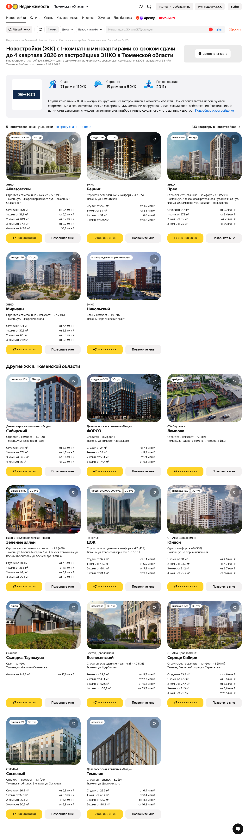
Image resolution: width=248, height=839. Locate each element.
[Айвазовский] (43, 156)
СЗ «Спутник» (176, 426)
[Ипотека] (88, 18)
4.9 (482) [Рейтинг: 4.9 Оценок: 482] (115, 315)
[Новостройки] (17, 18)
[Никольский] (124, 276)
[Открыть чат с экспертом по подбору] (237, 828)
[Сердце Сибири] (204, 625)
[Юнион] (204, 509)
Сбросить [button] (235, 29)
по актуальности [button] (41, 127)
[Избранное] (140, 6)
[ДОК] (124, 509)
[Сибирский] (43, 398)
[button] (149, 6)
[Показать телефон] (24, 238)
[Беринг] (124, 156)
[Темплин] (124, 741)
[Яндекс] (9, 7)
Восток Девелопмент (100, 653)
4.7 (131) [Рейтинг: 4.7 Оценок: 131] (139, 663)
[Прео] (204, 156)
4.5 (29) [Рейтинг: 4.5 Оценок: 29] (40, 436)
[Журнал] (104, 18)
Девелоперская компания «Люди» (28, 426)
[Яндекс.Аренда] (145, 18)
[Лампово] (204, 398)
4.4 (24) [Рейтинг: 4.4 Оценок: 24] (40, 779)
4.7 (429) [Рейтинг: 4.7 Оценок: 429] (139, 548)
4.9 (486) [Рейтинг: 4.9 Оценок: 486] (59, 548)
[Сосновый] (43, 741)
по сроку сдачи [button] (66, 127)
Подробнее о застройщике (214, 110)
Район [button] (218, 29)
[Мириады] (43, 276)
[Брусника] (166, 18)
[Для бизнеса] (123, 18)
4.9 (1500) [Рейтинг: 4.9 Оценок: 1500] (221, 195)
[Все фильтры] (41, 29)
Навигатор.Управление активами (28, 537)
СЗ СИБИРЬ (13, 769)
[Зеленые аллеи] (43, 509)
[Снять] (48, 18)
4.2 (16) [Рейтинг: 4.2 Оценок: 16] (60, 315)
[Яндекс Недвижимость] (30, 7)
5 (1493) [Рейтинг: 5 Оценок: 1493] (56, 195)
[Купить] (35, 18)
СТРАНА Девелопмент (181, 537)
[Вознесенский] (124, 625)
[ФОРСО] (124, 398)
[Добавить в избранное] (73, 139)
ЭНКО (10, 184)
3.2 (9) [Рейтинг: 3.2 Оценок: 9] (118, 779)
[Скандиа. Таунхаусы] (43, 625)
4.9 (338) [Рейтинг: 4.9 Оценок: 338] (196, 548)
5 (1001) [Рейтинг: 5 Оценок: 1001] (220, 663)
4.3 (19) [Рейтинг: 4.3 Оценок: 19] (201, 436)
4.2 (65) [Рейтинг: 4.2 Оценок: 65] (139, 195)
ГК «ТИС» (93, 537)
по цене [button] (85, 127)
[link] (235, 6)
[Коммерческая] (67, 18)
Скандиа (11, 653)
